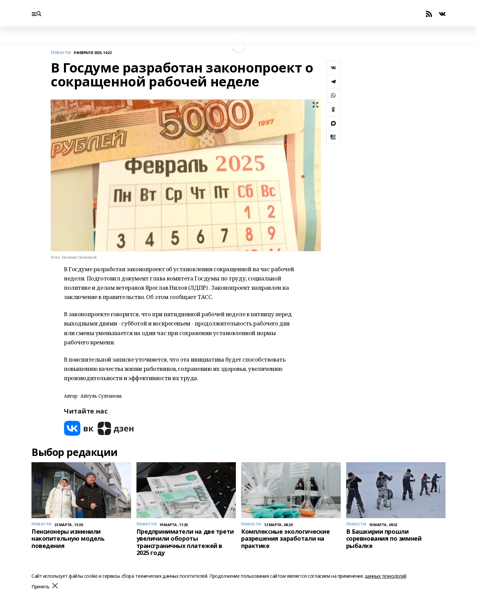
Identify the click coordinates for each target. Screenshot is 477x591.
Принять (40, 587)
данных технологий (385, 576)
